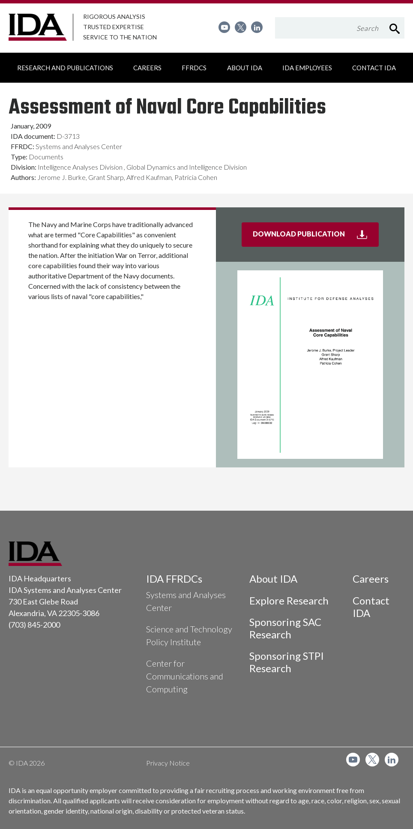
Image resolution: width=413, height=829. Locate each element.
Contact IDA (371, 606)
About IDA (273, 578)
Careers (371, 578)
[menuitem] (224, 27)
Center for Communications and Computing (184, 676)
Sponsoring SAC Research (285, 628)
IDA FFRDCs (174, 578)
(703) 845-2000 (34, 624)
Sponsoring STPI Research (286, 661)
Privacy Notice (168, 763)
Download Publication (316, 237)
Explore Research (289, 600)
